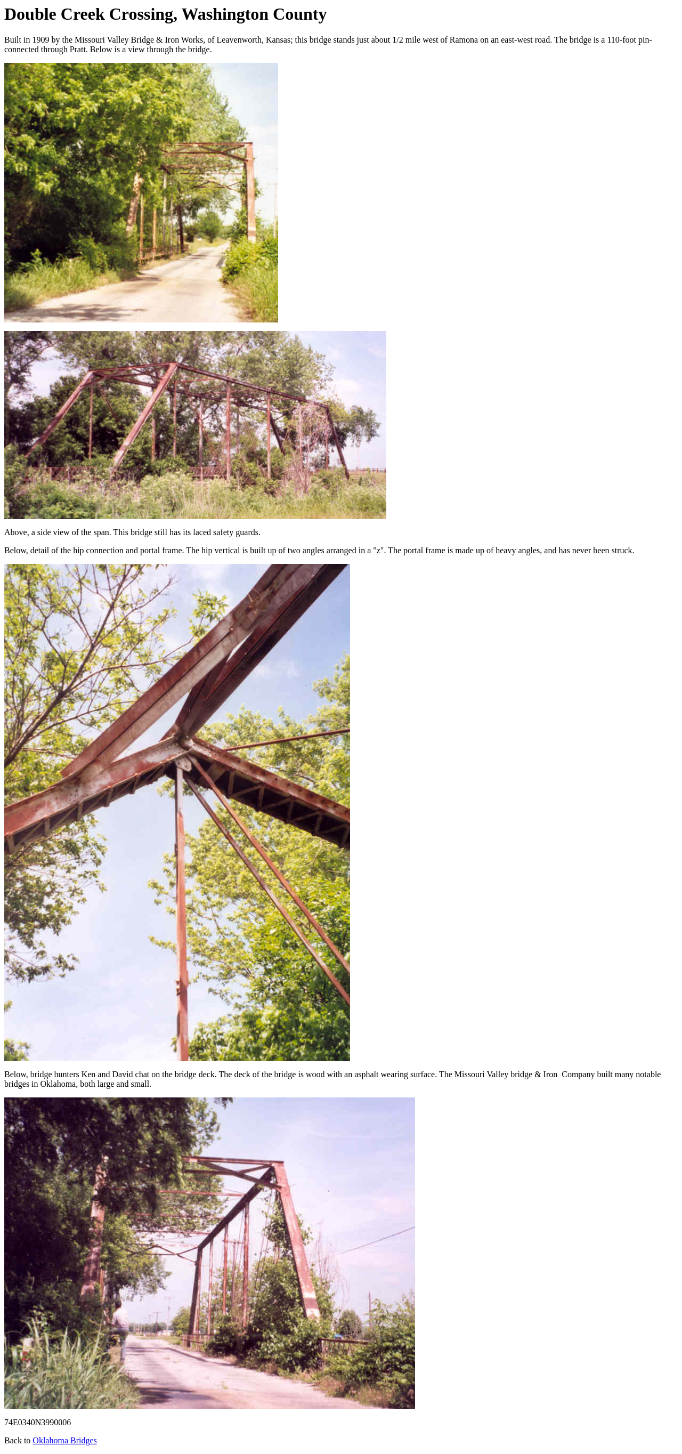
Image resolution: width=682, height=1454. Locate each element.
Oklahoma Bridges (64, 1440)
